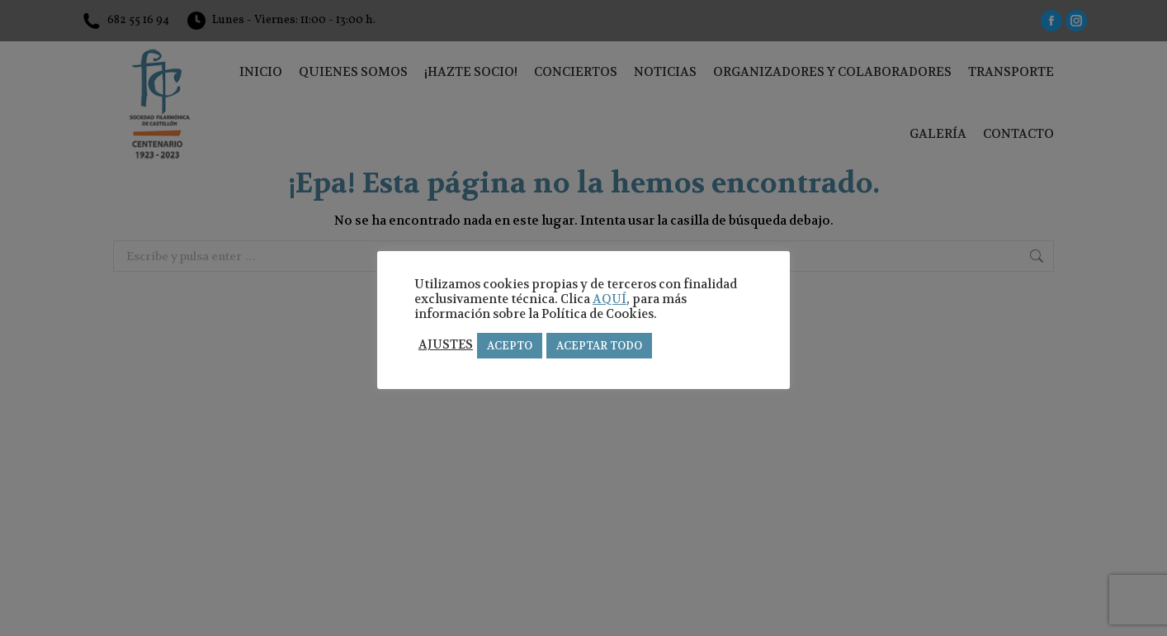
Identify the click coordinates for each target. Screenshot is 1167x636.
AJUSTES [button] (445, 345)
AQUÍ (609, 299)
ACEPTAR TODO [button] (599, 346)
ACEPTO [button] (509, 346)
